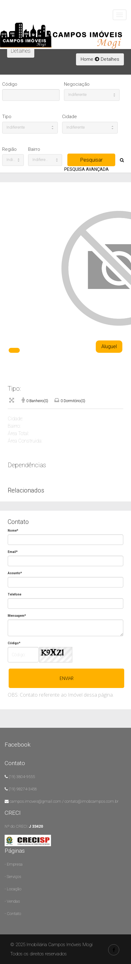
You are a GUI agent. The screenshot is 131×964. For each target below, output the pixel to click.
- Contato (13, 913)
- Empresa (14, 864)
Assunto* (15, 573)
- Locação (13, 889)
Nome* (13, 530)
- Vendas (12, 901)
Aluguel (109, 346)
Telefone (14, 594)
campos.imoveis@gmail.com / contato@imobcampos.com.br (64, 801)
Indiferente (91, 94)
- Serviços (13, 876)
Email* (13, 552)
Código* (14, 643)
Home (87, 59)
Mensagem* (17, 615)
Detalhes (110, 59)
